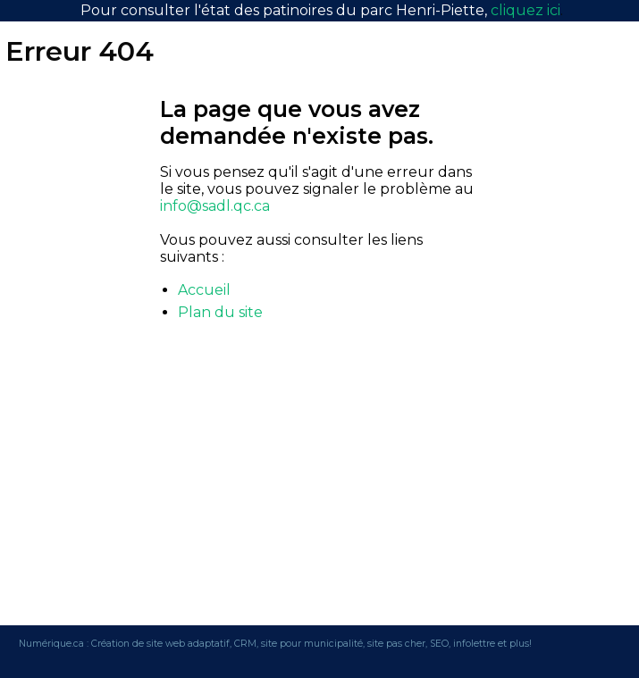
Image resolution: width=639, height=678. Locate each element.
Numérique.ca (51, 643)
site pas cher (396, 643)
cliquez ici (525, 10)
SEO (439, 643)
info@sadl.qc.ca (215, 205)
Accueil (204, 289)
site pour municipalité (312, 643)
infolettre (474, 643)
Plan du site (220, 312)
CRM (245, 643)
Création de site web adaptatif (160, 643)
